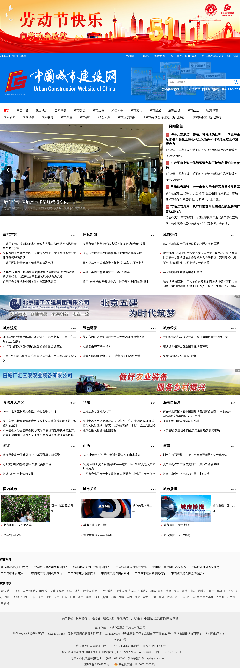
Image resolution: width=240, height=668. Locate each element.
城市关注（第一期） (96, 524)
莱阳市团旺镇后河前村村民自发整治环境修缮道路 (114, 336)
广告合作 (95, 618)
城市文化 (136, 110)
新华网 (231, 597)
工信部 (16, 590)
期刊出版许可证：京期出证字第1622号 (146, 633)
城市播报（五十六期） (178, 535)
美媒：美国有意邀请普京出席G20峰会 (106, 272)
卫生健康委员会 (126, 590)
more (73, 235)
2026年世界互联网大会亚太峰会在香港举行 (29, 411)
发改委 (5, 590)
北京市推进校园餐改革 (18, 524)
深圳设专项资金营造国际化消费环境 (185, 346)
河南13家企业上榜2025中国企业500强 (186, 473)
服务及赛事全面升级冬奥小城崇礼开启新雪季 (31, 454)
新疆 (161, 597)
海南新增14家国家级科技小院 (181, 420)
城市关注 (66, 117)
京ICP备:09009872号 (96, 664)
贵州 (105, 597)
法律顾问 (122, 618)
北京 (168, 590)
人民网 (220, 597)
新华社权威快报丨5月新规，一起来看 (186, 262)
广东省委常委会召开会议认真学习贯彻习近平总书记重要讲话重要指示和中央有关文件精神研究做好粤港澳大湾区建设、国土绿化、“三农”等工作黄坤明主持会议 (40, 435)
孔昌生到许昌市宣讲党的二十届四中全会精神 (191, 464)
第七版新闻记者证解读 (97, 535)
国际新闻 (9, 117)
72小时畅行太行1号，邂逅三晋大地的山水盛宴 (111, 454)
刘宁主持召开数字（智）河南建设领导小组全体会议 (195, 454)
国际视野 (47, 117)
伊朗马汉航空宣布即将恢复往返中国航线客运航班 (114, 253)
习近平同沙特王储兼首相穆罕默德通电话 (28, 262)
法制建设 (174, 110)
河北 (184, 590)
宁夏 (153, 597)
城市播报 (85, 117)
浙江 (8, 597)
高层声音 (22, 110)
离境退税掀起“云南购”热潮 (179, 355)
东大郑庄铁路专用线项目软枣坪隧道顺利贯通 (191, 243)
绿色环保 (117, 110)
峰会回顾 (104, 117)
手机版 (130, 55)
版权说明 (108, 618)
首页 (6, 110)
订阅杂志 (144, 55)
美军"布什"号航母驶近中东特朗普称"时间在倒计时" (116, 281)
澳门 (178, 597)
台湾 (186, 597)
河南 (40, 597)
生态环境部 (107, 590)
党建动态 (41, 110)
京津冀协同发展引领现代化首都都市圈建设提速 (32, 346)
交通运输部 (57, 590)
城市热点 (79, 110)
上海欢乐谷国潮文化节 (97, 411)
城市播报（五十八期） (224, 508)
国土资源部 (30, 590)
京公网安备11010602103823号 (137, 664)
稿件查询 (159, 55)
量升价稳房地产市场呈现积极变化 (36, 202)
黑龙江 (221, 590)
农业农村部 (90, 590)
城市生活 (193, 110)
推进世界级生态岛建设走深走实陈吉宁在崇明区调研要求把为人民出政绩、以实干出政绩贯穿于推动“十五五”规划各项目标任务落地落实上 (119, 425)
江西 (24, 597)
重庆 (89, 597)
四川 (97, 597)
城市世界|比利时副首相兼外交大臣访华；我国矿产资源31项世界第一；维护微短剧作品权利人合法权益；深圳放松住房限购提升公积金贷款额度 (200, 257)
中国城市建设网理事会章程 (161, 618)
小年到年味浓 (12, 535)
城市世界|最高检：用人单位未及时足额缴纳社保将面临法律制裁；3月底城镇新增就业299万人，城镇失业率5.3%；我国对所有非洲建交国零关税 (200, 286)
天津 (176, 590)
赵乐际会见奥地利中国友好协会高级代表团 (29, 281)
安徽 (16, 597)
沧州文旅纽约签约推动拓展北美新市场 (27, 464)
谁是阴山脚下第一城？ (97, 346)
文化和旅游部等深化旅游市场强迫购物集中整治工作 (195, 336)
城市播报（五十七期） (178, 524)
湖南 (56, 597)
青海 (145, 597)
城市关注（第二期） (142, 508)
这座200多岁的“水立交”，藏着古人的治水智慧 (111, 355)
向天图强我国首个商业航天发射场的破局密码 (191, 430)
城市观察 (98, 110)
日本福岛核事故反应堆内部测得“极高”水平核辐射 (113, 262)
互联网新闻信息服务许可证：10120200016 (94, 633)
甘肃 (137, 597)
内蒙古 (202, 590)
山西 (193, 590)
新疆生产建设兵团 (202, 597)
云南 (113, 597)
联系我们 (81, 618)
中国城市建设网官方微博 (131, 567)
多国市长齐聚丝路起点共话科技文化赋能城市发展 (114, 243)
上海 (230, 590)
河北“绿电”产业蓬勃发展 (18, 473)
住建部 (142, 590)
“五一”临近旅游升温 (61, 508)
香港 (170, 597)
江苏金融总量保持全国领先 (99, 430)
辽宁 (212, 590)
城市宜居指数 (126, 117)
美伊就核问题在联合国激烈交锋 (182, 272)
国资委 (43, 590)
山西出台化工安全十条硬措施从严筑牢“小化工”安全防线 (119, 473)
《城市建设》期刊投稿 (182, 55)
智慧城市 (212, 110)
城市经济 (155, 110)
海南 (81, 597)
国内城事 (28, 117)
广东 (64, 597)
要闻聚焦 (60, 110)
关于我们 (67, 618)
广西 (73, 597)
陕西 (129, 597)
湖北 (48, 597)
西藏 (121, 597)
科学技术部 (74, 590)
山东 (32, 597)
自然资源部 (156, 590)
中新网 (5, 603)
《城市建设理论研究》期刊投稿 (218, 55)
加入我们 (136, 618)
